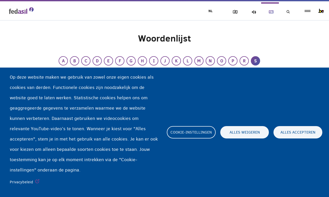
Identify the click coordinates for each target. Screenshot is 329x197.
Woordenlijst (270, 12)
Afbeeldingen (234, 12)
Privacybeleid (21, 182)
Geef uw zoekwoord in (288, 12)
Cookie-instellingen (191, 132)
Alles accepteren (297, 132)
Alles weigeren (245, 132)
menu (307, 11)
